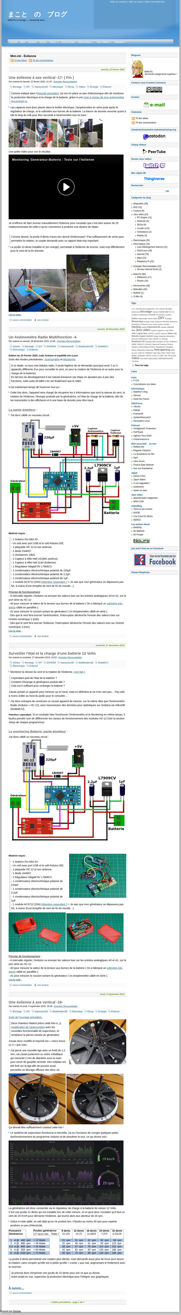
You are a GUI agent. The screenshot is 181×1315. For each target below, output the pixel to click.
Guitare (160, 324)
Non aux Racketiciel (142, 468)
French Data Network (143, 465)
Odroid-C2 (140, 344)
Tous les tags (141, 365)
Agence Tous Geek (142, 435)
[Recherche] (148, 191)
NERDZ (137, 520)
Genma (136, 395)
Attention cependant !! (54, 582)
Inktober (164, 327)
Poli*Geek (138, 432)
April (135, 457)
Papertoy (163, 344)
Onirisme (148, 344)
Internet (140, 254)
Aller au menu (136, 2)
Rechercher (137, 185)
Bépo (170, 309)
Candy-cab (163, 312)
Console (151, 315)
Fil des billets (20, 60)
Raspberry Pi (143, 261)
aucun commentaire (22, 320)
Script (140, 353)
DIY (28, 87)
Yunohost (135, 361)
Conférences (143, 315)
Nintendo (141, 221)
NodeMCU (103, 346)
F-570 (136, 380)
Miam (150, 339)
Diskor (155, 318)
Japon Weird (139, 479)
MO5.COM (138, 501)
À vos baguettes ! (141, 483)
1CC (133, 309)
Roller (173, 350)
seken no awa (140, 490)
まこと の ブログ (37, 14)
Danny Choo (139, 476)
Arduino (16, 346)
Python (152, 347)
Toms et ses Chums (142, 509)
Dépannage (142, 318)
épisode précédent (48, 93)
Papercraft (155, 344)
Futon (150, 324)
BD (167, 309)
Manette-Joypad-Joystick (142, 336)
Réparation (141, 350)
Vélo (165, 356)
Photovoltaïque (144, 347)
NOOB (136, 512)
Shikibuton (149, 353)
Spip (154, 353)
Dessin (43, 42)
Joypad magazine (157, 330)
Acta (157, 309)
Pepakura (135, 347)
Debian (135, 318)
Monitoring (69, 359)
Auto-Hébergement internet (150, 247)
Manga (156, 336)
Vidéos (82, 87)
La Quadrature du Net (143, 454)
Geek (155, 324)
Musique (160, 342)
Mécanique (58, 87)
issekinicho (138, 487)
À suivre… (16, 1288)
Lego (166, 330)
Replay (140, 235)
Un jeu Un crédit (157, 356)
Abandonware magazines (145, 309)
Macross (164, 333)
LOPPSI (151, 333)
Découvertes (139, 285)
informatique (139, 244)
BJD (23, 42)
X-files (136, 296)
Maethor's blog (140, 392)
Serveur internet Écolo (147, 269)
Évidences (173, 322)
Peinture (170, 344)
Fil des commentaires (43, 60)
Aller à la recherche (155, 2)
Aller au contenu (118, 2)
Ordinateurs (142, 232)
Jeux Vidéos (104, 42)
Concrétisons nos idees (144, 384)
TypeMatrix (141, 356)
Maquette (120, 42)
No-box (166, 342)
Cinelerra (135, 315)
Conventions (160, 315)
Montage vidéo (150, 342)
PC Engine (142, 217)
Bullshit (136, 293)
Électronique (68, 42)
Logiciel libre (141, 333)
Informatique (85, 42)
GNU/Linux (142, 250)
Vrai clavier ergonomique (149, 358)
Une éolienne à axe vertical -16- (36, 1002)
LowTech (157, 333)
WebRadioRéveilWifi (165, 358)
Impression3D (41, 87)
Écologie (94, 87)
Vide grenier (172, 356)
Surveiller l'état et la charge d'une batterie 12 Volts (52, 653)
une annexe (43, 320)
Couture (32, 42)
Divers (54, 42)
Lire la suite (15, 315)
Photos (140, 281)
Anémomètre (52, 359)
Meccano (135, 339)
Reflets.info (138, 447)
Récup (71, 87)
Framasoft (138, 413)
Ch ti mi (171, 312)
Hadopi (144, 327)
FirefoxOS (144, 324)
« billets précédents (60, 1302)
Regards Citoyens (141, 450)
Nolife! (134, 344)
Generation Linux (141, 421)
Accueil (13, 42)
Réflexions (142, 277)
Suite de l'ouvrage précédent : (26, 1017)
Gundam (166, 324)
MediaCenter (143, 339)
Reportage (150, 350)
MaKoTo (137, 274)
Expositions (136, 324)
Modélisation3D (85, 346)
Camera (155, 312)
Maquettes (138, 203)
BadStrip (137, 527)
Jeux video (143, 330)
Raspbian (169, 347)
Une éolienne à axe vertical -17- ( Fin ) (41, 78)
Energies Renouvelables (65, 81)
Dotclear (17, 1311)
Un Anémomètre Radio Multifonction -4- (43, 337)
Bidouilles (138, 289)
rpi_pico (134, 353)
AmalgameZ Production (144, 428)
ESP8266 (51, 346)
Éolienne (107, 87)
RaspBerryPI (161, 347)
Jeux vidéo (138, 214)
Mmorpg (165, 339)
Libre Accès (139, 461)
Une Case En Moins (143, 516)
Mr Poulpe (138, 534)
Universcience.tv (141, 439)
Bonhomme (136, 312)
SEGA (140, 224)
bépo (139, 258)
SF (144, 353)
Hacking (136, 326)
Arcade (140, 228)
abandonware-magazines (145, 498)
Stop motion (161, 353)
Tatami (168, 353)
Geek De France (141, 399)
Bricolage (17, 87)
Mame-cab (172, 333)
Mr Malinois (138, 531)
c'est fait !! (79, 671)
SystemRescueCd (142, 417)
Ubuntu (148, 356)
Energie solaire (149, 322)
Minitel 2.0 (157, 339)
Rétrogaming (162, 349)
